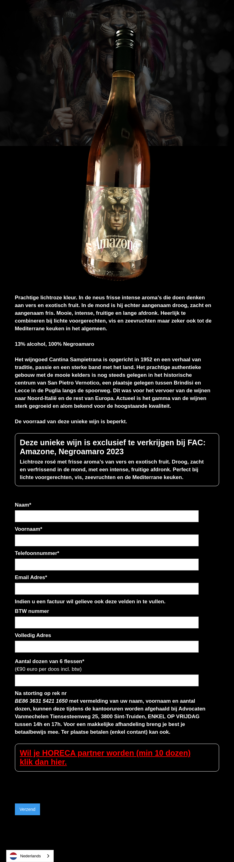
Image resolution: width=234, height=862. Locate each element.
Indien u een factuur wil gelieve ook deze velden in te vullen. (90, 602)
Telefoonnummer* (37, 553)
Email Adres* (31, 577)
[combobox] (30, 856)
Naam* (23, 505)
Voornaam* (29, 529)
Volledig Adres (33, 635)
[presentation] (62, 784)
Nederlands (25, 856)
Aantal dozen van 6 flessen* (49, 665)
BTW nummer (32, 611)
